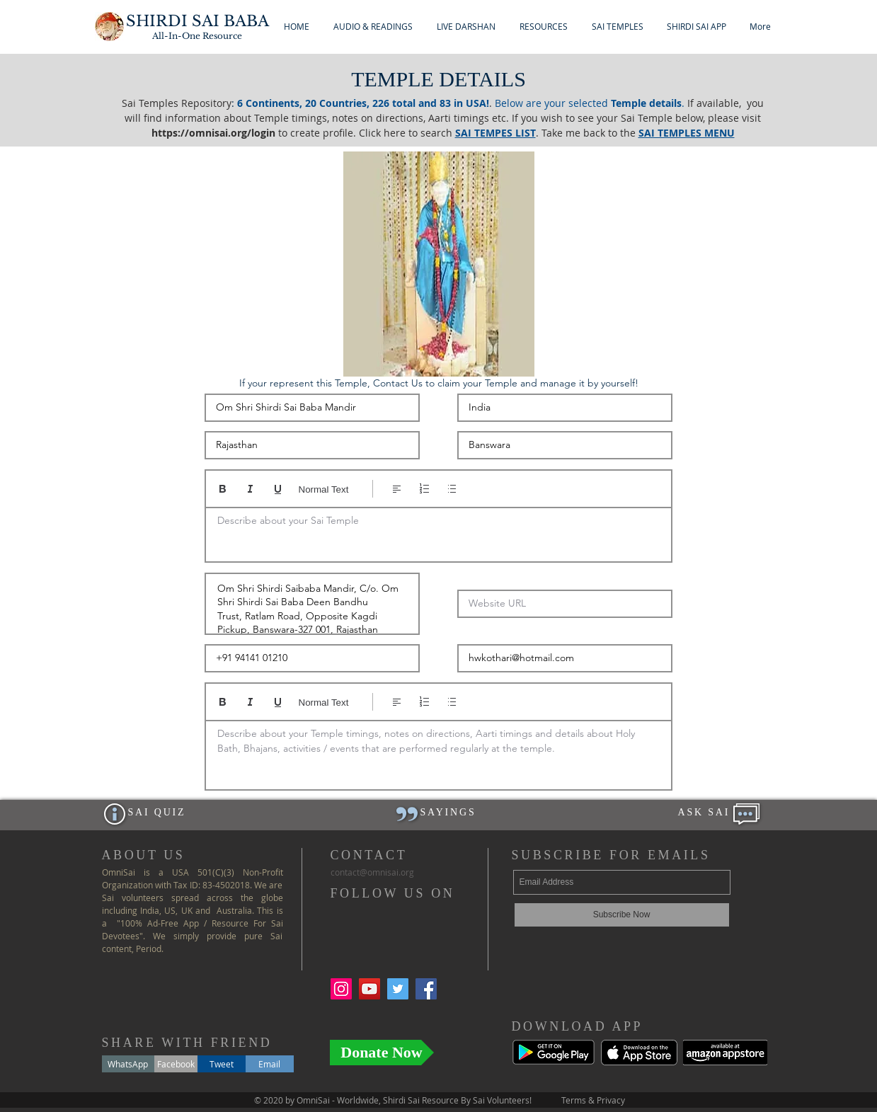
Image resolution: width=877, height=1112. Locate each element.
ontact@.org (372, 872)
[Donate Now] (382, 1052)
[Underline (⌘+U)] (278, 488)
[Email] (270, 1063)
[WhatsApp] (128, 1063)
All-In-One (197, 35)
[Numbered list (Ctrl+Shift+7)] (424, 488)
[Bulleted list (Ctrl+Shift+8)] (452, 488)
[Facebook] (175, 1063)
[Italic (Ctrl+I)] (250, 488)
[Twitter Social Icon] (397, 988)
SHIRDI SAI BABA (197, 21)
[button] (373, 26)
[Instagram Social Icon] (341, 988)
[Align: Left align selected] (396, 488)
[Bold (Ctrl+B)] (222, 488)
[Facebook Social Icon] (426, 988)
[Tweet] (221, 1063)
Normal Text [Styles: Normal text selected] (324, 489)
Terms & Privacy (593, 1100)
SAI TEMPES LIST (495, 132)
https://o (173, 132)
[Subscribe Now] (621, 915)
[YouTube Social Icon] (369, 988)
